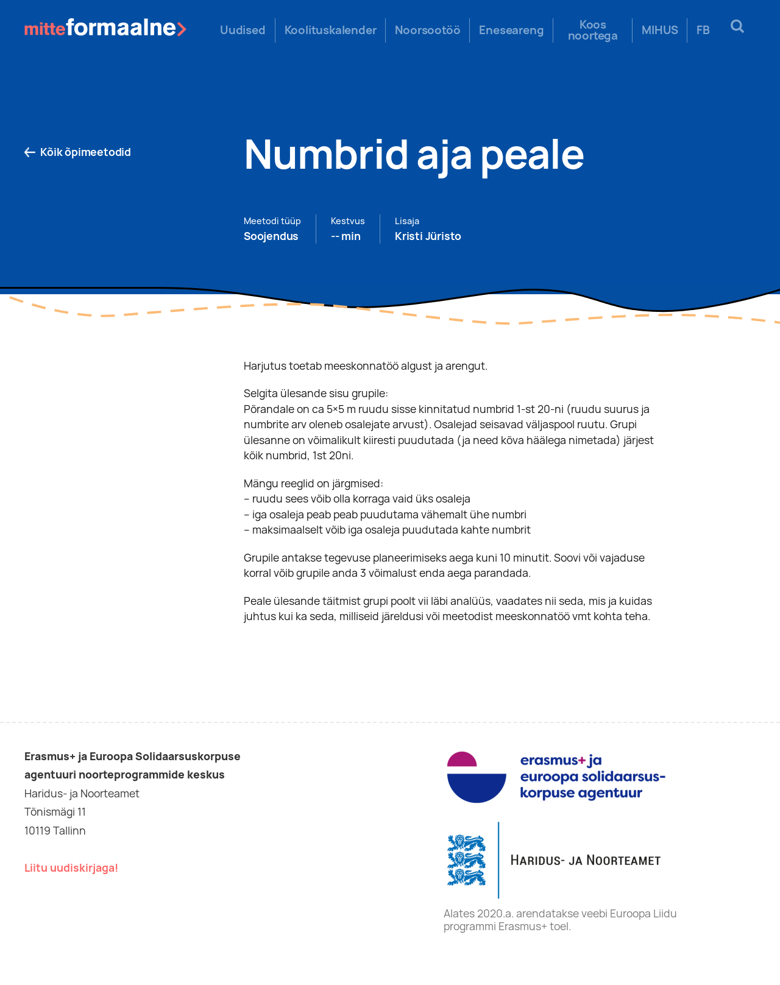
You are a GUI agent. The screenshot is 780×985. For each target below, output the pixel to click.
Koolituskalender (331, 30)
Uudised (243, 30)
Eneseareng (511, 30)
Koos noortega (593, 30)
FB (703, 30)
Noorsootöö (427, 30)
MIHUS (660, 30)
